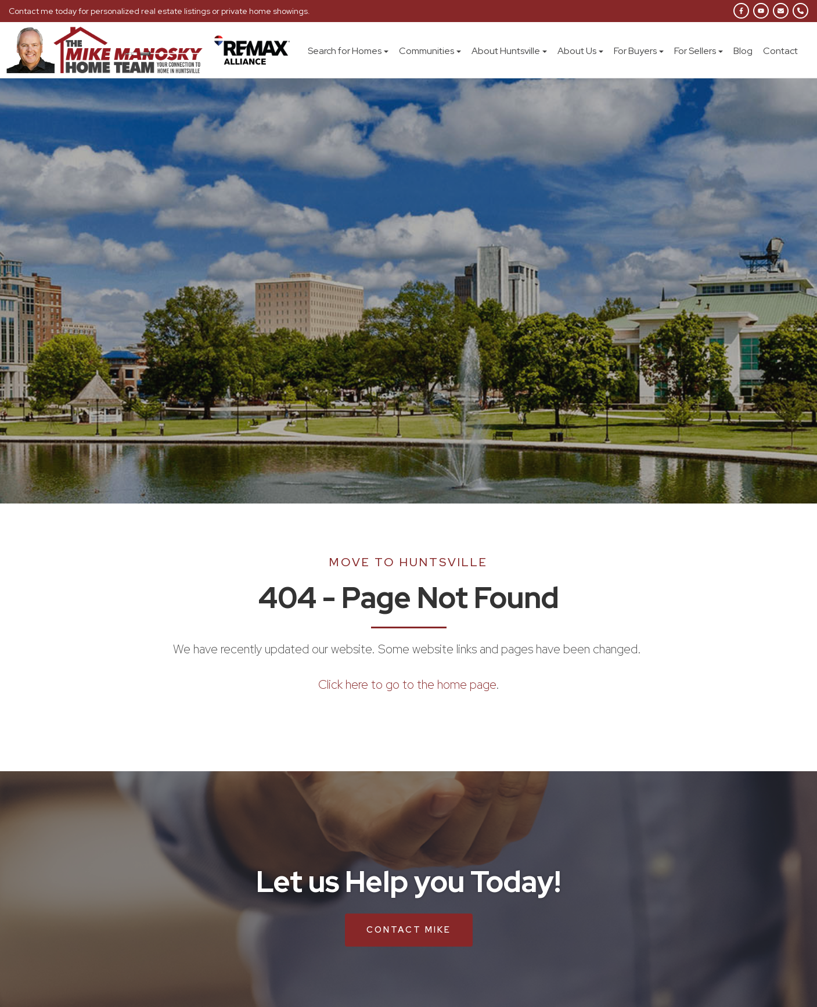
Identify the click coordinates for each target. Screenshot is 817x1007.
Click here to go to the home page (407, 684)
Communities (430, 51)
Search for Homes (348, 51)
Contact (780, 51)
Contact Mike (408, 930)
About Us (580, 51)
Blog (743, 51)
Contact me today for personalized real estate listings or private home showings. (159, 11)
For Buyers (639, 51)
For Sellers (698, 51)
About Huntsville (509, 51)
